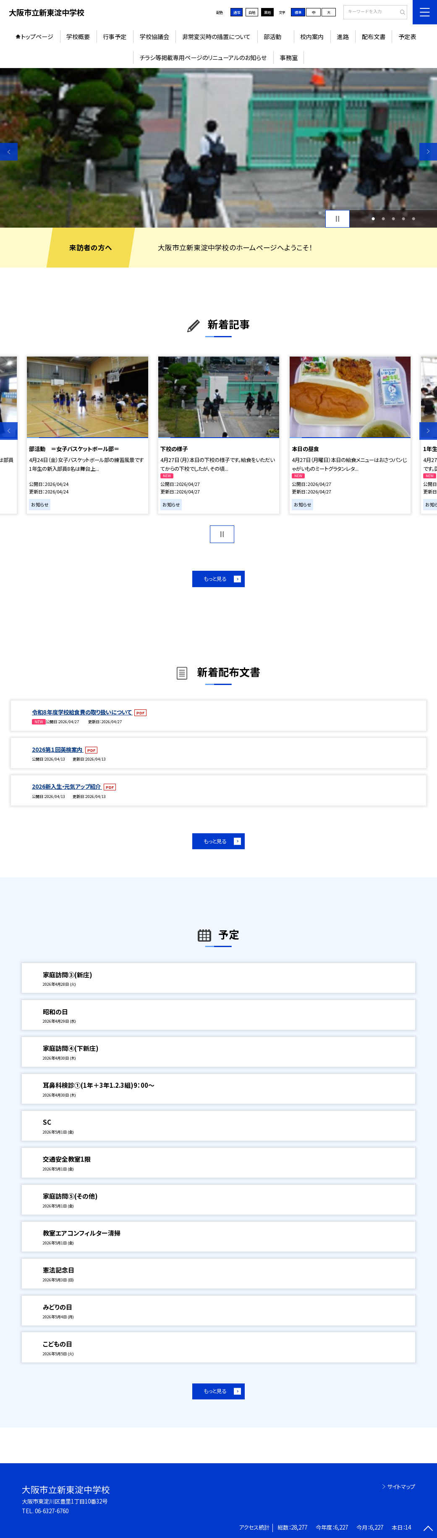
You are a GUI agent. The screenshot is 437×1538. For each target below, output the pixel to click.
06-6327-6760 (51, 1511)
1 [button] (373, 219)
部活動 (275, 36)
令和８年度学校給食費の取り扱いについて (82, 712)
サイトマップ (401, 1487)
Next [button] (428, 151)
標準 (298, 12)
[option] (218, 148)
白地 (252, 12)
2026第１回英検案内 (58, 749)
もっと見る (215, 579)
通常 (236, 12)
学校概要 (78, 36)
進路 (343, 36)
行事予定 (114, 36)
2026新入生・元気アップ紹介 (67, 786)
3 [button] (393, 219)
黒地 (267, 12)
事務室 (289, 57)
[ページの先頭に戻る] (428, 1529)
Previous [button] (9, 151)
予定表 (407, 36)
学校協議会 (154, 36)
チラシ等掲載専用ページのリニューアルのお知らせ (203, 57)
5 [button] (413, 219)
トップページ (37, 36)
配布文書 (373, 36)
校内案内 (312, 36)
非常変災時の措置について (216, 36)
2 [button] (383, 219)
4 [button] (403, 219)
